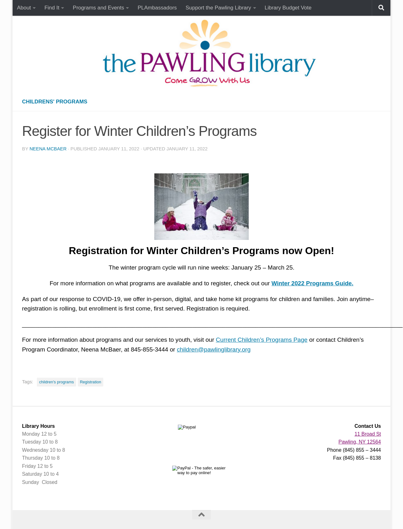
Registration (90, 382)
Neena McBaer (48, 148)
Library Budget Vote (288, 8)
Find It (51, 8)
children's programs (56, 382)
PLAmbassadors (157, 8)
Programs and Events (98, 8)
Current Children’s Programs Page (262, 339)
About (24, 8)
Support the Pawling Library (218, 8)
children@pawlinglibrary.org (214, 349)
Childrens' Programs (54, 102)
